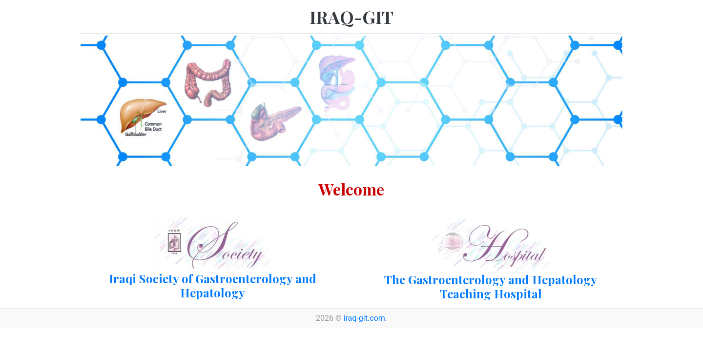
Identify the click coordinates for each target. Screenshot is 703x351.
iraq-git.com (364, 318)
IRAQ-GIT (351, 16)
